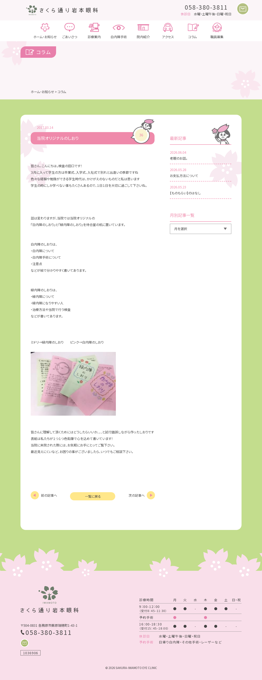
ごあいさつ (69, 30)
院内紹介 (143, 30)
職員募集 (217, 30)
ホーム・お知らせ (45, 30)
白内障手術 (118, 30)
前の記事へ (49, 495)
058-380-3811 (206, 7)
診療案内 (94, 30)
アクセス (168, 30)
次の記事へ (137, 495)
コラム (192, 30)
